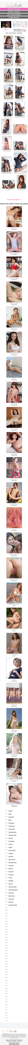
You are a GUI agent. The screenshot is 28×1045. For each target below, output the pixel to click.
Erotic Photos (14, 9)
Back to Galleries (12, 33)
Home (7, 33)
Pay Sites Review (14, 15)
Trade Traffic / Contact (14, 1043)
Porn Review (14, 17)
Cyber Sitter (19, 1040)
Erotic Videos (14, 12)
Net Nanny (14, 1040)
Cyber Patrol (8, 1040)
